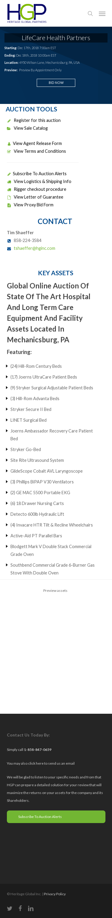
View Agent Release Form (34, 143)
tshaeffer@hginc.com (34, 248)
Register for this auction (34, 120)
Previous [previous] (10, 627)
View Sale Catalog (27, 128)
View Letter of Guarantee (35, 196)
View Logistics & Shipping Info (39, 181)
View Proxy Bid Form (30, 204)
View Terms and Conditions (36, 151)
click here (36, 763)
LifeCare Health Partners (56, 38)
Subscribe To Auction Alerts (37, 173)
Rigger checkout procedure (36, 189)
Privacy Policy (55, 894)
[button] (102, 13)
